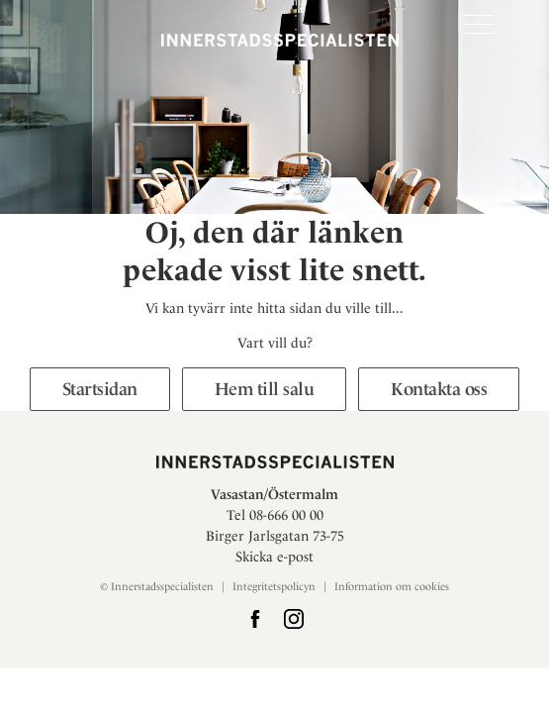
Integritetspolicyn (274, 586)
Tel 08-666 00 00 (275, 515)
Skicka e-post (274, 556)
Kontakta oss (439, 388)
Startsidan (99, 388)
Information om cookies (391, 586)
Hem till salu (265, 388)
